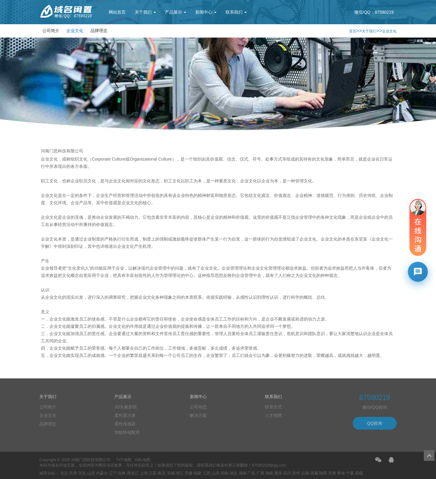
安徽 (189, 473)
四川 (287, 473)
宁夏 (350, 473)
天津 (73, 473)
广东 (251, 473)
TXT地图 (123, 459)
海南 (269, 473)
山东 (216, 473)
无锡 (171, 473)
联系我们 (236, 12)
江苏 (153, 473)
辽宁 (113, 473)
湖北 (233, 473)
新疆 (359, 473)
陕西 (323, 473)
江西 (206, 473)
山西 (91, 473)
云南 (305, 473)
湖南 (242, 473)
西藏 (314, 473)
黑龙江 (133, 473)
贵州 (296, 473)
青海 (341, 473)
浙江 (179, 473)
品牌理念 (99, 30)
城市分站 (47, 473)
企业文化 (74, 30)
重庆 (278, 473)
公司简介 (50, 30)
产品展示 (175, 12)
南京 (162, 473)
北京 (64, 473)
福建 (197, 473)
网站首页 (117, 12)
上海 (144, 473)
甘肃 (332, 473)
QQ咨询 (374, 423)
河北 (82, 473)
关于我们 (145, 12)
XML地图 (142, 459)
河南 (224, 473)
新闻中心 (205, 12)
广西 (260, 473)
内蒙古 (102, 473)
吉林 (122, 473)
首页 (352, 31)
